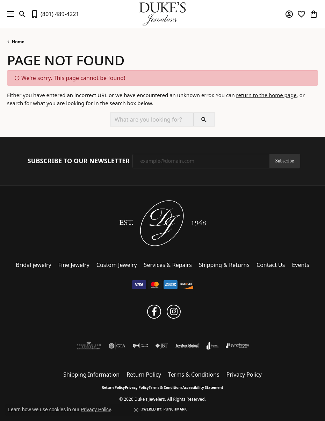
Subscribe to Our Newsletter (79, 161)
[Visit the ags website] (89, 346)
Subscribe (284, 161)
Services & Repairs (168, 265)
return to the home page (266, 95)
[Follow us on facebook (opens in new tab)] (154, 312)
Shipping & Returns (224, 265)
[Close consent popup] (136, 410)
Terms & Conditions (193, 374)
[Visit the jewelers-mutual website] (187, 346)
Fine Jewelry (73, 265)
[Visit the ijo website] (140, 346)
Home (18, 42)
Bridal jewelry (33, 265)
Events (300, 265)
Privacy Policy (244, 374)
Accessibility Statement (202, 387)
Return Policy (144, 374)
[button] (22, 14)
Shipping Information (91, 374)
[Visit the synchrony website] (237, 346)
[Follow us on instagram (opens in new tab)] (174, 312)
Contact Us (271, 265)
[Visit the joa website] (213, 346)
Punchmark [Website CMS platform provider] (175, 409)
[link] (54, 14)
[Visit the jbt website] (161, 346)
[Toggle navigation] (8, 14)
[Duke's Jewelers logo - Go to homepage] (162, 14)
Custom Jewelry (116, 265)
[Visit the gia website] (117, 346)
